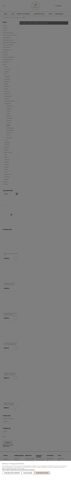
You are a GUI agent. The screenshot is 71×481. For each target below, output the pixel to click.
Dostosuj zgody (27, 473)
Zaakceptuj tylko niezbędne (12, 473)
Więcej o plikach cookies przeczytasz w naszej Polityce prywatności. (18, 469)
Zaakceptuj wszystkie (42, 473)
